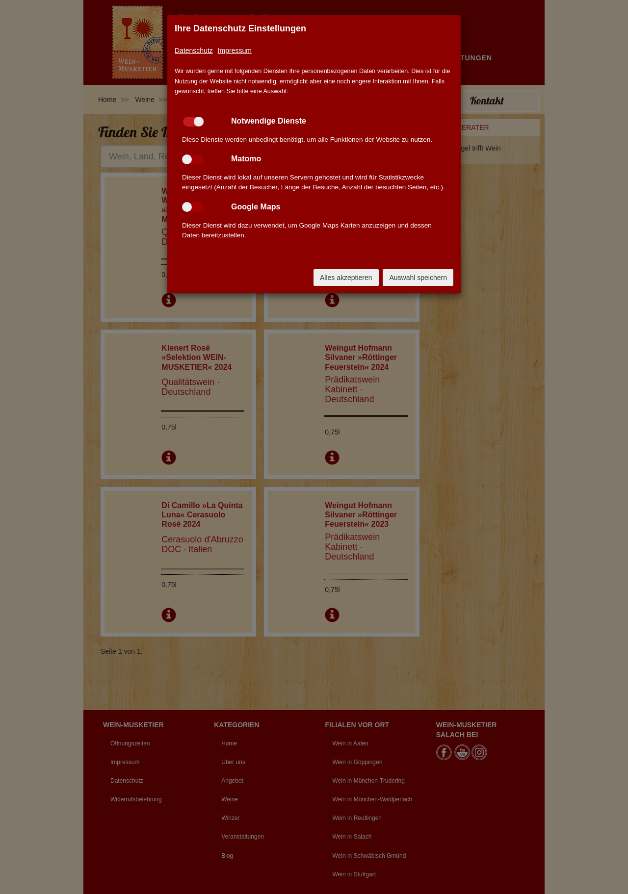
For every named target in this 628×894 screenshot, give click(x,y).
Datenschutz (194, 50)
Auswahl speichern (418, 277)
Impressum (235, 50)
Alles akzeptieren (346, 277)
